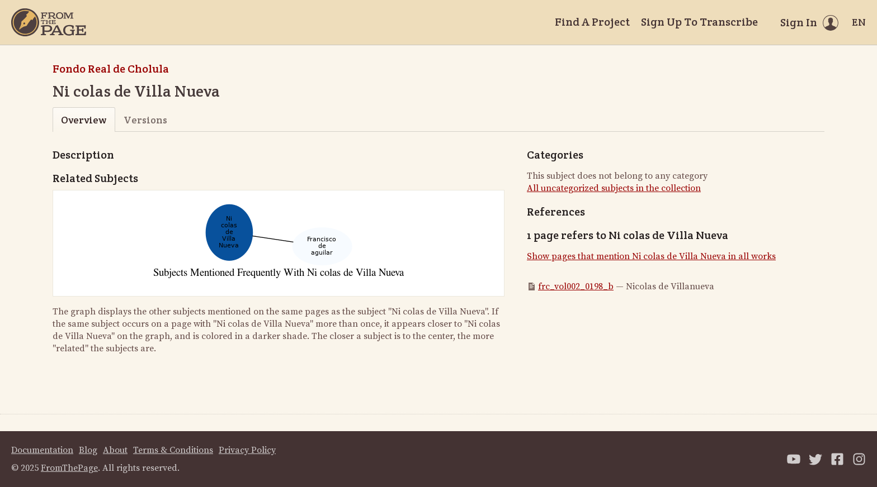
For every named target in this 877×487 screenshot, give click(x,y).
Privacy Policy (247, 450)
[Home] (48, 22)
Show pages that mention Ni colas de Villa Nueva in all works (651, 256)
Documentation (42, 450)
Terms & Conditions (173, 450)
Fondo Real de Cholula (111, 68)
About (115, 450)
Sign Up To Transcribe (699, 22)
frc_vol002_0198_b (576, 286)
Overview (83, 119)
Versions (145, 119)
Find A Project (592, 22)
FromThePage (69, 468)
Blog (88, 450)
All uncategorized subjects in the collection (614, 188)
